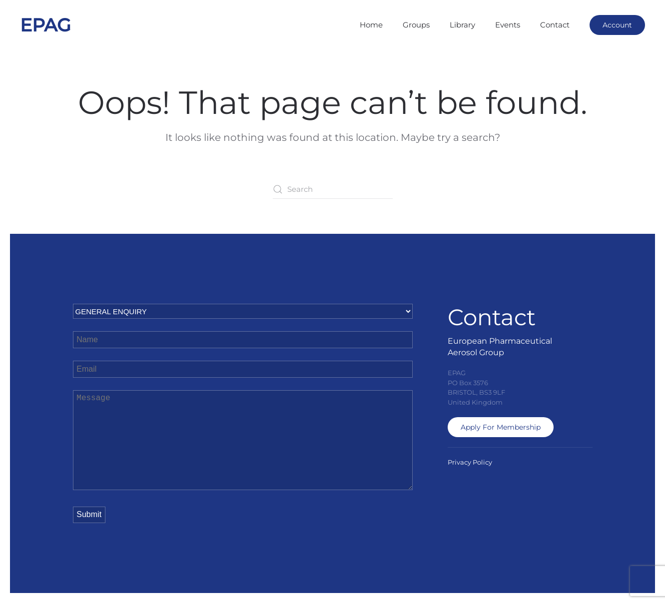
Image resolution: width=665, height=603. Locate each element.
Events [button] (507, 24)
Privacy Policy (470, 462)
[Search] (333, 189)
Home (371, 24)
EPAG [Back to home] (45, 25)
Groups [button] (416, 24)
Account (617, 24)
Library (462, 24)
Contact (555, 24)
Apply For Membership (501, 427)
